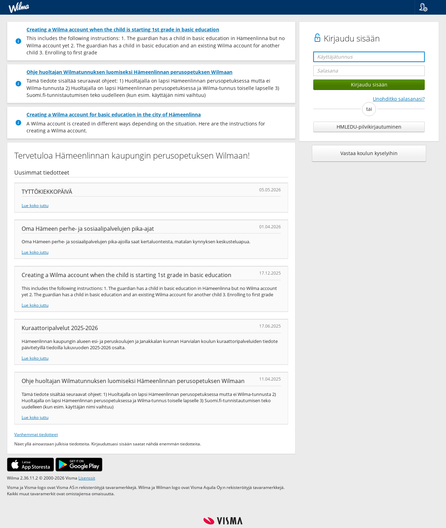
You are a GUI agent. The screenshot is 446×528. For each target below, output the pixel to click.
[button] (428, 7)
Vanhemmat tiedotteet (36, 434)
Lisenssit (86, 478)
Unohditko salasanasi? (399, 98)
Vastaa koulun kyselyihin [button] (369, 153)
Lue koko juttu (35, 205)
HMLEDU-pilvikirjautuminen (369, 126)
